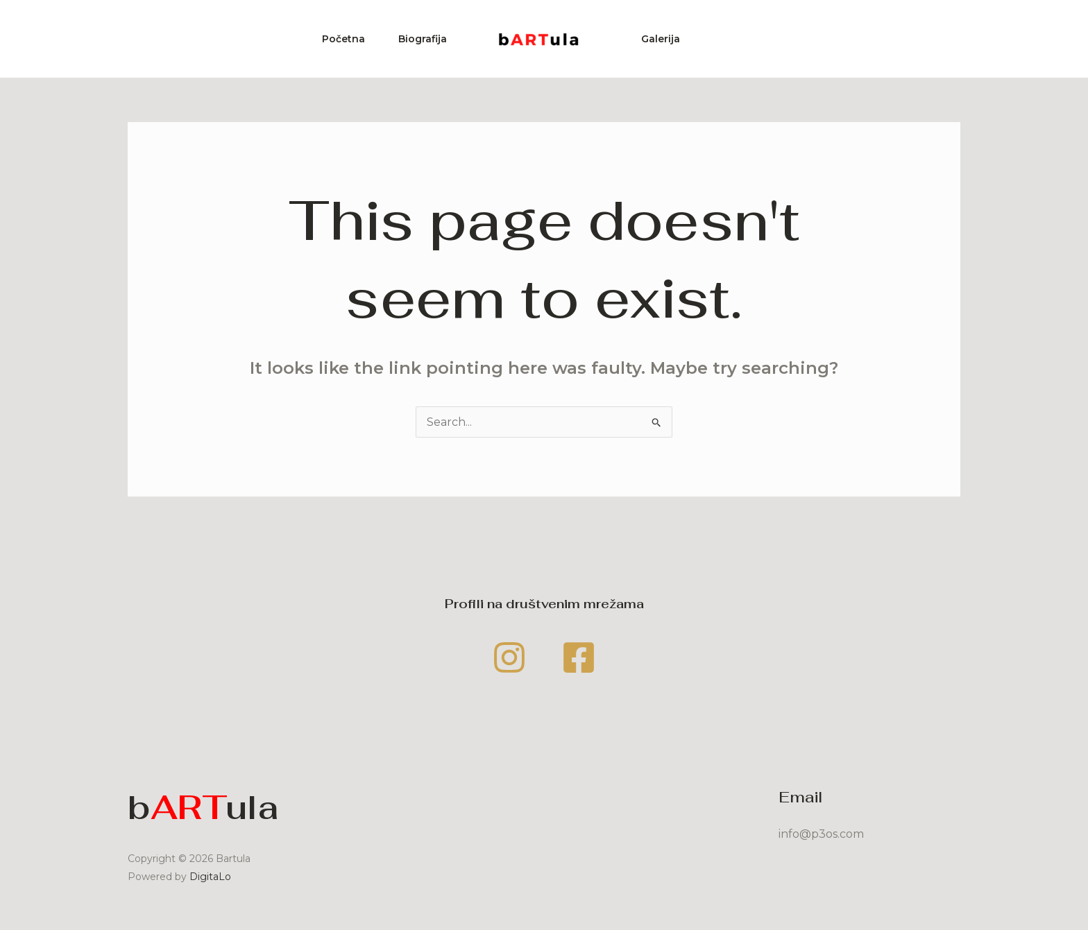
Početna (343, 39)
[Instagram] (509, 657)
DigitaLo (210, 876)
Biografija (422, 39)
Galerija (660, 39)
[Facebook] (578, 657)
